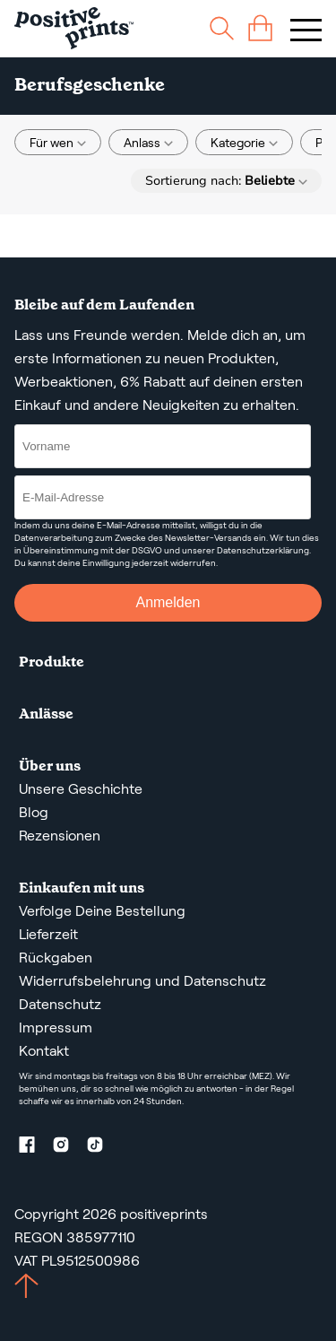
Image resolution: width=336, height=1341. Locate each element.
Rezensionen (59, 835)
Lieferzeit (48, 934)
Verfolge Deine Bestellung (102, 911)
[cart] (260, 28)
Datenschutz (60, 1004)
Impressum (55, 1027)
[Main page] (74, 28)
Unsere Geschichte (80, 789)
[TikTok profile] (102, 1147)
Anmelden (167, 602)
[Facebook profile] (34, 1147)
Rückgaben (55, 957)
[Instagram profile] (68, 1147)
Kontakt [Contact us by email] (44, 1050)
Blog (33, 812)
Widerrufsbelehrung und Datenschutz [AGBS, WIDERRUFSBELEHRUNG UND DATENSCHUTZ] (142, 980)
